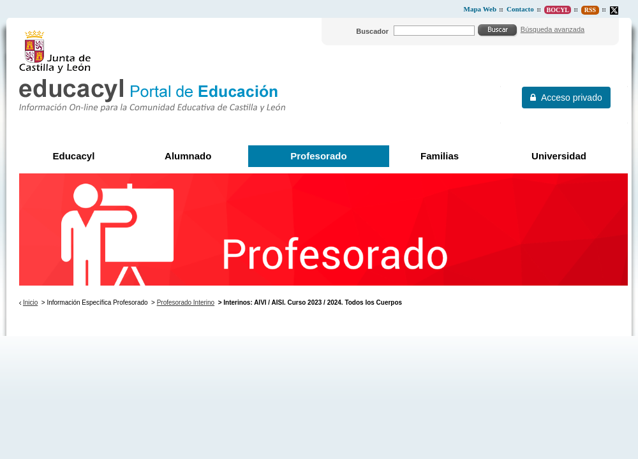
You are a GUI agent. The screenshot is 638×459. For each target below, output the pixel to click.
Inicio (30, 302)
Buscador (372, 31)
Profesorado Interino (185, 302)
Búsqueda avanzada (552, 29)
